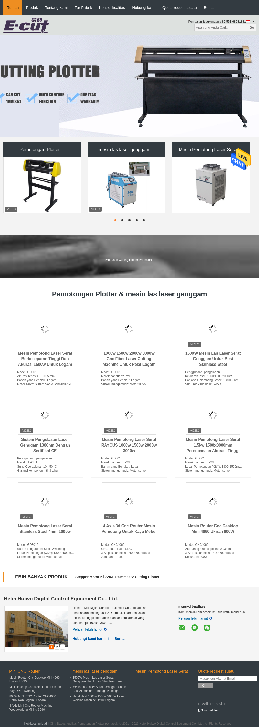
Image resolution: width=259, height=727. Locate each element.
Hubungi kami (143, 7)
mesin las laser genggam (124, 149)
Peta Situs (218, 704)
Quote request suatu (179, 7)
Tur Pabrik (83, 7)
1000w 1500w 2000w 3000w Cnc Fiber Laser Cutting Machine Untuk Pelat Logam (129, 359)
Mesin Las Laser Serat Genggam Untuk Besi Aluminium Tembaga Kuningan (99, 689)
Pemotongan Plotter (39, 149)
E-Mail (203, 704)
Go (251, 27)
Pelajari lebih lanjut (90, 629)
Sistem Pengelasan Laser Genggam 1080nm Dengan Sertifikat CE (45, 445)
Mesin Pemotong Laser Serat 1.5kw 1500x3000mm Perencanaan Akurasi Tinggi (213, 445)
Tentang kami (56, 7)
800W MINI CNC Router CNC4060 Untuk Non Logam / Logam (32, 698)
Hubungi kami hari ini (91, 639)
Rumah (13, 7)
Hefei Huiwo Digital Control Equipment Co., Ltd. (61, 598)
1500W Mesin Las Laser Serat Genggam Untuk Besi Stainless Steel (213, 359)
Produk (32, 7)
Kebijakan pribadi (35, 723)
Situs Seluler (208, 710)
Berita (209, 7)
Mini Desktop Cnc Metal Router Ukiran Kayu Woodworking (35, 689)
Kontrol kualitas (112, 7)
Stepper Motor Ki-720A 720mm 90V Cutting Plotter (117, 577)
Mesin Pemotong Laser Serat (208, 149)
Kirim (205, 686)
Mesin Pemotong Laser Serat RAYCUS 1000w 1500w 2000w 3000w (129, 445)
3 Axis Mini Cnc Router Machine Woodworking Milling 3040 (30, 707)
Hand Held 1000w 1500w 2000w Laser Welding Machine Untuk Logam (99, 698)
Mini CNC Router (24, 671)
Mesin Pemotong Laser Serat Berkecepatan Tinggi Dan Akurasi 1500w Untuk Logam (45, 359)
